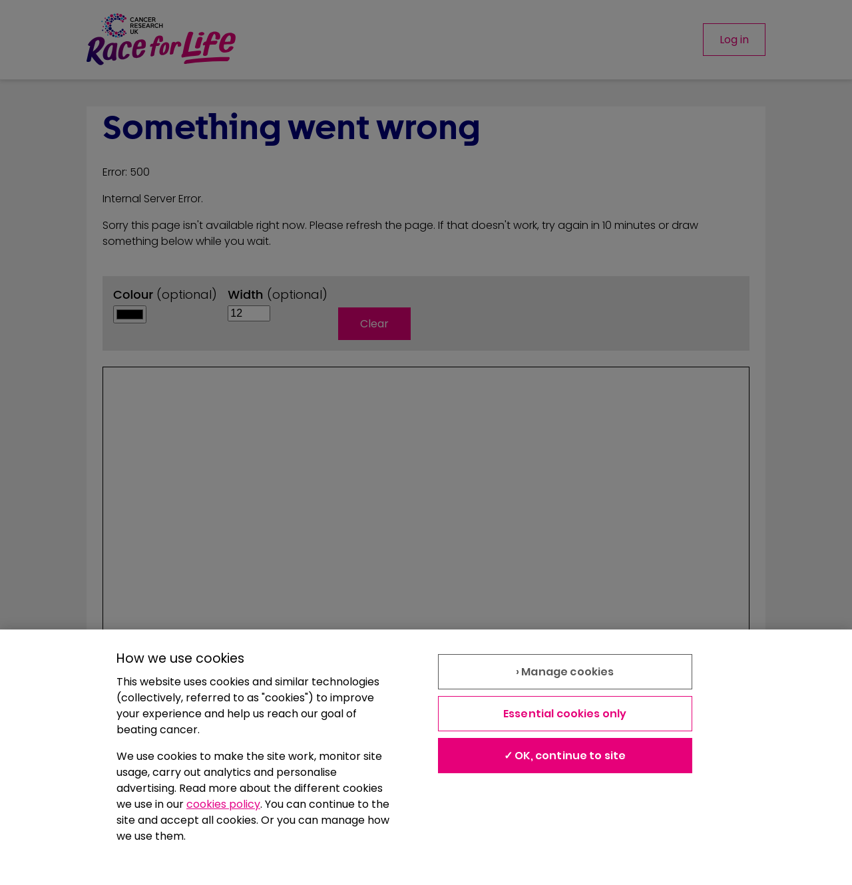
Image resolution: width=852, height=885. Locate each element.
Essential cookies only (565, 713)
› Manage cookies (565, 671)
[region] (426, 757)
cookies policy (223, 804)
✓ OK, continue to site (565, 755)
